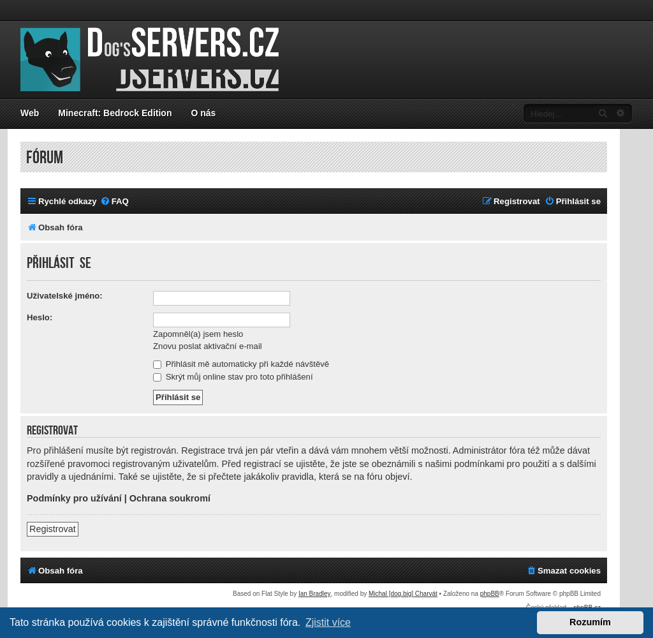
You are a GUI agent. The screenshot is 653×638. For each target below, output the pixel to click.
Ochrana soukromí (169, 498)
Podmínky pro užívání (74, 498)
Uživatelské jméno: (65, 295)
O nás (203, 113)
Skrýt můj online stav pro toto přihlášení (233, 377)
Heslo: (39, 317)
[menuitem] (114, 201)
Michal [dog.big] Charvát (403, 593)
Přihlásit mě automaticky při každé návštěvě (241, 364)
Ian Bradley (314, 593)
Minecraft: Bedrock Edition (115, 113)
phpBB (489, 593)
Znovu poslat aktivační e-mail (207, 346)
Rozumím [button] (590, 622)
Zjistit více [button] (328, 622)
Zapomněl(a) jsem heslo (198, 334)
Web (29, 113)
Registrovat (52, 529)
